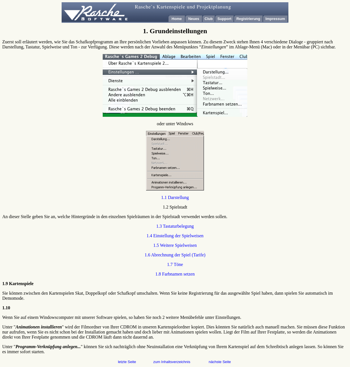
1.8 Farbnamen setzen (175, 274)
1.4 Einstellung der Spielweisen (175, 235)
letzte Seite (127, 362)
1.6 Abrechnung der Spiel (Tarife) (175, 254)
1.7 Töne (175, 264)
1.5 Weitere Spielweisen (175, 245)
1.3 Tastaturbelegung (175, 226)
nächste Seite (220, 362)
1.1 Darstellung (175, 197)
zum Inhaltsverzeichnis (171, 362)
